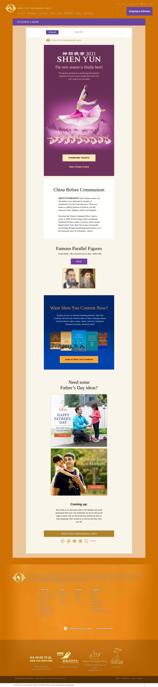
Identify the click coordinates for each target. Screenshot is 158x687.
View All (52, 32)
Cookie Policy (69, 685)
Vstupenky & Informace (139, 11)
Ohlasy (78, 13)
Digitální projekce (96, 603)
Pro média (117, 4)
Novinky (78, 590)
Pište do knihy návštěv (105, 628)
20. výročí (21, 13)
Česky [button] (150, 4)
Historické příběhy (96, 608)
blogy (77, 598)
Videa (59, 13)
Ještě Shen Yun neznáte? (47, 595)
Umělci (52, 13)
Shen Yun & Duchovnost (46, 610)
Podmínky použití (125, 678)
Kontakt (138, 4)
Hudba (93, 595)
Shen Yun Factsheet (45, 605)
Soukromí (133, 678)
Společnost (43, 13)
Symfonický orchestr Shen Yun (47, 599)
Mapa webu (140, 678)
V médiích (63, 603)
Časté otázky (88, 13)
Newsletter (124, 4)
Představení (32, 13)
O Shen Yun (43, 590)
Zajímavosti (131, 4)
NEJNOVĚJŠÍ (68, 13)
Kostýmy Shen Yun (96, 601)
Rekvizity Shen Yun (96, 606)
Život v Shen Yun (44, 603)
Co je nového (79, 593)
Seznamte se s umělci (46, 613)
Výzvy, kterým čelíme (45, 608)
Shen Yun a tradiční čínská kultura (101, 611)
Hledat (144, 4)
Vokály (93, 598)
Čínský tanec (95, 593)
